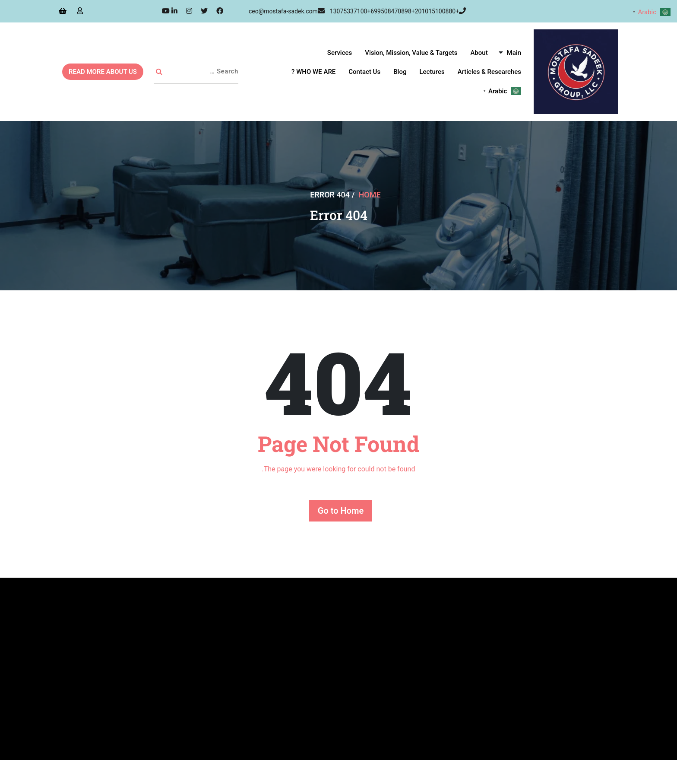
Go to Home (341, 511)
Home (370, 194)
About (478, 53)
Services (339, 53)
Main (514, 53)
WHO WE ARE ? (313, 72)
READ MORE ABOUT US (103, 72)
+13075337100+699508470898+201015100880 (398, 11)
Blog (399, 72)
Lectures (431, 72)
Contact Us (364, 72)
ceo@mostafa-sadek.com (287, 11)
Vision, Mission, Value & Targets (411, 53)
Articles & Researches (489, 72)
